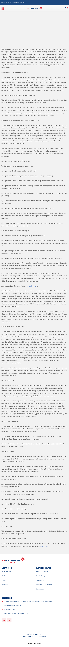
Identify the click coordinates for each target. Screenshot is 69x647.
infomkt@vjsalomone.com (13, 605)
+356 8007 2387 (9, 609)
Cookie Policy (40, 576)
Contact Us (40, 589)
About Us (5, 585)
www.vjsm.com (32, 286)
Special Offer (6, 571)
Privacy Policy (40, 580)
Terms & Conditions (42, 571)
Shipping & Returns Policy (44, 585)
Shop (4, 580)
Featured (5, 576)
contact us (43, 546)
